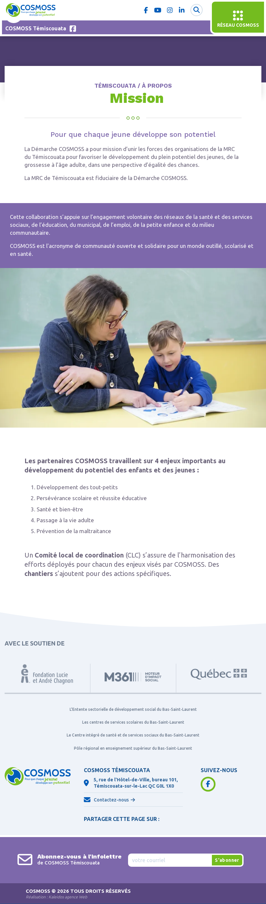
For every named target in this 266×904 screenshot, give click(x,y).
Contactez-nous (111, 800)
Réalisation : (56, 897)
